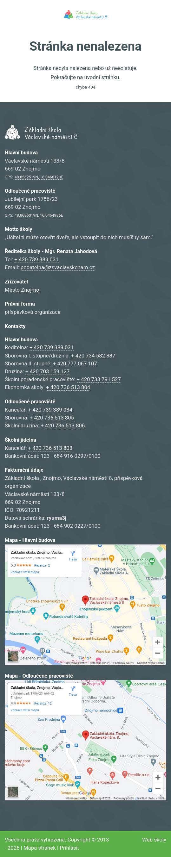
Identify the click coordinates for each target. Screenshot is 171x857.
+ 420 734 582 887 (93, 355)
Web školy (154, 839)
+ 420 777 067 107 (75, 363)
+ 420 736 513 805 (52, 417)
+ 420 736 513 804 (68, 387)
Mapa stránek (39, 848)
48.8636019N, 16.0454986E (39, 215)
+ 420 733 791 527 (99, 379)
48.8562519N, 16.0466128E (39, 177)
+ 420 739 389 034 (50, 410)
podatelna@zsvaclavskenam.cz (58, 267)
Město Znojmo (22, 290)
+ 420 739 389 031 (36, 259)
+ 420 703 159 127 (47, 371)
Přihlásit (69, 848)
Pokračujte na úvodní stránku (84, 77)
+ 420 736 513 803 (50, 448)
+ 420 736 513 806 (63, 425)
